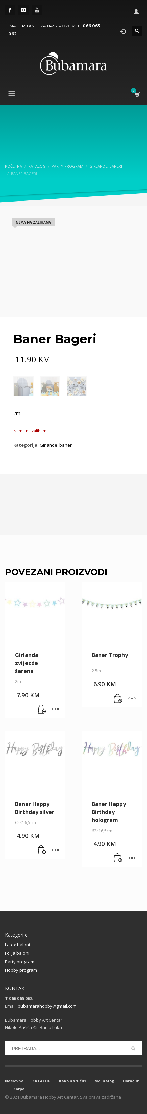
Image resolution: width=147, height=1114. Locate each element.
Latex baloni (17, 945)
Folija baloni (17, 953)
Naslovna (14, 1080)
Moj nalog (104, 1080)
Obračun (131, 1080)
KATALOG (41, 1080)
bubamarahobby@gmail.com (47, 1006)
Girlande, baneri (56, 445)
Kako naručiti (72, 1080)
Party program (19, 962)
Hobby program (21, 970)
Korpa (19, 1088)
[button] (42, 709)
